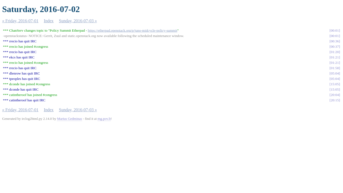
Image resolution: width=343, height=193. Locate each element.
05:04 (335, 73)
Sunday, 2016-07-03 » (78, 20)
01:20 (335, 52)
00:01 (335, 30)
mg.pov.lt (104, 119)
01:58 (335, 68)
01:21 (335, 57)
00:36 (335, 41)
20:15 (335, 100)
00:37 (335, 46)
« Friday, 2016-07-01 (20, 20)
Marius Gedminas (69, 119)
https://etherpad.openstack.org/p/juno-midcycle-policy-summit (132, 30)
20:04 (335, 95)
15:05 (335, 84)
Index (48, 20)
